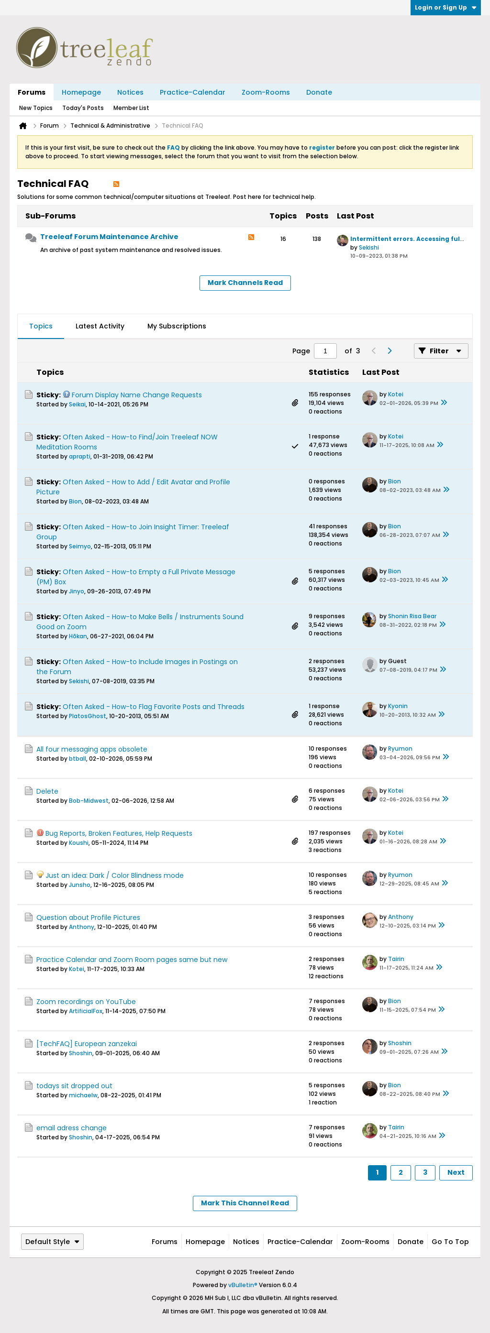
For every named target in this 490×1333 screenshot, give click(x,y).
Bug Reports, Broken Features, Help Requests (118, 833)
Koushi (79, 843)
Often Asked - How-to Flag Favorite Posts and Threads (154, 706)
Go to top (450, 1241)
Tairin (396, 959)
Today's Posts (83, 108)
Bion (75, 501)
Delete (47, 791)
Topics (41, 326)
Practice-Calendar (192, 92)
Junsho (79, 885)
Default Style (52, 1241)
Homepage (81, 92)
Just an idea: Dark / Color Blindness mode (114, 875)
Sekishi (369, 247)
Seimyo (80, 546)
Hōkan (78, 636)
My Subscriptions (176, 326)
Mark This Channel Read (245, 1203)
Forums (31, 92)
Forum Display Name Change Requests (137, 395)
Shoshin (80, 1053)
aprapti (79, 456)
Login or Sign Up (446, 7)
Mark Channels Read (245, 282)
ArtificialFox (85, 1011)
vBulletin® (242, 1285)
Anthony (81, 927)
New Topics (36, 108)
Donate (319, 92)
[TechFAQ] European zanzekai (86, 1044)
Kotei (395, 394)
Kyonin (398, 706)
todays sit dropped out (74, 1086)
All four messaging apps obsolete (91, 749)
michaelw (83, 1095)
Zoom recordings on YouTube (86, 1001)
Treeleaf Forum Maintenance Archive (109, 236)
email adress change (71, 1128)
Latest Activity (100, 326)
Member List (131, 108)
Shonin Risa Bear (412, 616)
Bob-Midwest (89, 801)
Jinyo (76, 591)
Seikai (77, 404)
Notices (130, 92)
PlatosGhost (87, 716)
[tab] (41, 326)
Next (456, 1172)
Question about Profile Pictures (88, 917)
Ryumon (400, 748)
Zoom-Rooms (266, 92)
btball (77, 758)
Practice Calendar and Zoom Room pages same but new (131, 959)
